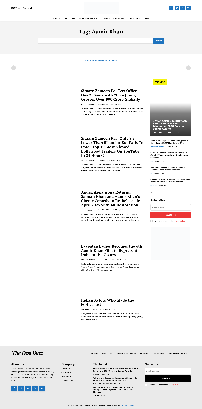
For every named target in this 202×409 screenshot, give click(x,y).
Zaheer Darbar (103, 104)
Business (85, 310)
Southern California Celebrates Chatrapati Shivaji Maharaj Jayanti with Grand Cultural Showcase (169, 155)
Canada (153, 185)
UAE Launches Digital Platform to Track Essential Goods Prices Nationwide (167, 168)
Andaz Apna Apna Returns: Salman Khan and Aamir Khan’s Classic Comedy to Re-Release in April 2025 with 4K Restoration (110, 199)
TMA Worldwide (127, 405)
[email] (170, 207)
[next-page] (156, 192)
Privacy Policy (179, 221)
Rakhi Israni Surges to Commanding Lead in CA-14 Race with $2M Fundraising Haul (169, 141)
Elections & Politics (158, 147)
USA (151, 161)
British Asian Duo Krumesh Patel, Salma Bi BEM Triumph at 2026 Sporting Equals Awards (170, 124)
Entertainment (88, 105)
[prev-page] (13, 67)
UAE (151, 173)
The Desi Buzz (103, 259)
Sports (96, 374)
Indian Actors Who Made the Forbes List (107, 302)
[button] (28, 8)
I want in (170, 215)
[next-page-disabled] (188, 67)
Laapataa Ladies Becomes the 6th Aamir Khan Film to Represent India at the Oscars (111, 250)
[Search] (158, 41)
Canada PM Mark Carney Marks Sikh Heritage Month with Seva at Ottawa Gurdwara (170, 180)
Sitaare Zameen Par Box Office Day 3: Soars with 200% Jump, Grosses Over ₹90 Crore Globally (110, 95)
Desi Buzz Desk (159, 133)
